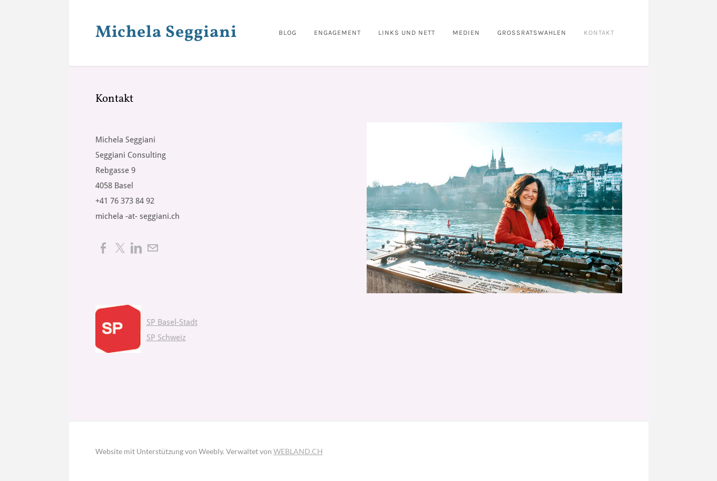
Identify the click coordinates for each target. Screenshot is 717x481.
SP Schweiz (166, 338)
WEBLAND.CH (298, 451)
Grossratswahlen (531, 32)
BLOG (288, 32)
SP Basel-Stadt (172, 322)
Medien (466, 32)
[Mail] (152, 247)
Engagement (337, 32)
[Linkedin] (136, 247)
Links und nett (406, 32)
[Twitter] (119, 247)
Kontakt (599, 32)
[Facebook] (103, 247)
